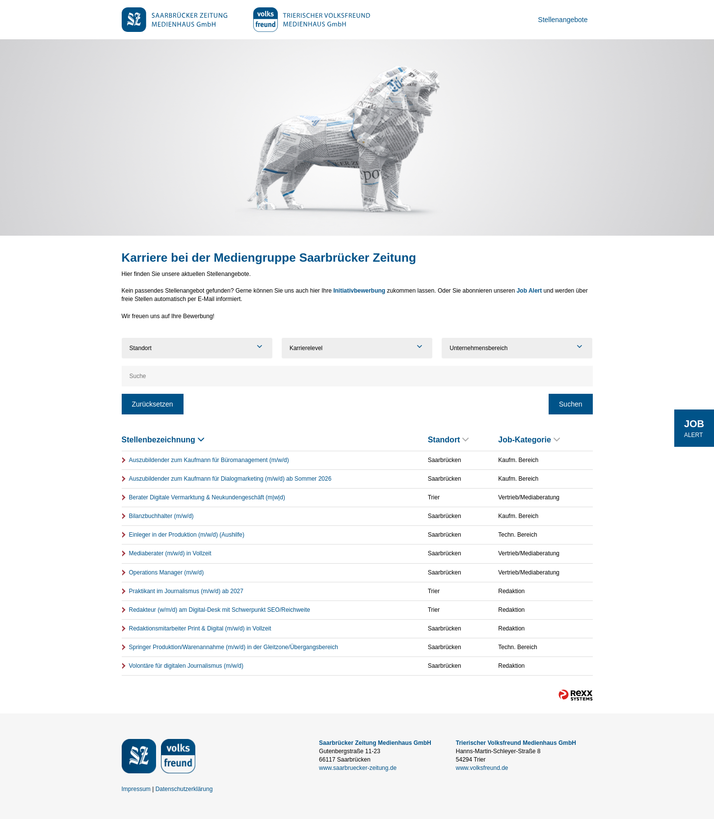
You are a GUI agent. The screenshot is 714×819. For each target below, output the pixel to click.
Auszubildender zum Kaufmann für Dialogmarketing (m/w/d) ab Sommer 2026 (230, 478)
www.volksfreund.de (482, 767)
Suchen (570, 404)
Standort (448, 440)
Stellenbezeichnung (163, 440)
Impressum (136, 789)
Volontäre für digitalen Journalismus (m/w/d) (186, 665)
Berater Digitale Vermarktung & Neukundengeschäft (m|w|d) (207, 497)
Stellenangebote (562, 20)
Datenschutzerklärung (184, 789)
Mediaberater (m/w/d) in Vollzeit (170, 553)
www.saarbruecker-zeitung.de (358, 767)
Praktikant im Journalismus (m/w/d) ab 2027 (186, 591)
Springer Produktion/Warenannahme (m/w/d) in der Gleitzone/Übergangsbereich (233, 647)
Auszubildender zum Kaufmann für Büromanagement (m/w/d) (209, 460)
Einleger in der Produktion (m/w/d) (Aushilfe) (186, 534)
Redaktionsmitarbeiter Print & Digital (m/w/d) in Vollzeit (200, 628)
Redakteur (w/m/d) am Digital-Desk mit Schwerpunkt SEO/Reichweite (219, 609)
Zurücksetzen (152, 404)
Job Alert (529, 290)
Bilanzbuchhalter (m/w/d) (161, 516)
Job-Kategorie (529, 440)
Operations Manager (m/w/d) (166, 572)
